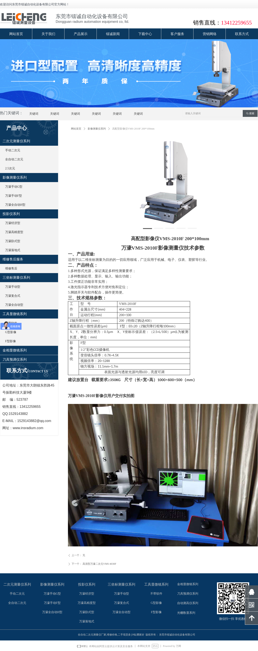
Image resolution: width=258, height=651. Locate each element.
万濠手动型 (12, 286)
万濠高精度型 (14, 232)
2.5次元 (10, 168)
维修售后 (11, 268)
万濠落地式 (12, 250)
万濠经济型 (12, 223)
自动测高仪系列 (187, 603)
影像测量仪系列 (97, 128)
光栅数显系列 (186, 612)
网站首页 (76, 128)
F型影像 (10, 341)
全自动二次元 (14, 159)
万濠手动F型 (13, 195)
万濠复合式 (12, 295)
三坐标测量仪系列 (16, 277)
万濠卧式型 (12, 241)
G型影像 (10, 332)
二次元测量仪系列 (16, 141)
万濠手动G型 (13, 186)
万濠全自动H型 (15, 204)
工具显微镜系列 (15, 314)
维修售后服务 (13, 259)
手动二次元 (12, 150)
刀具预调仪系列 (15, 359)
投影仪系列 (11, 214)
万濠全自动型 (14, 304)
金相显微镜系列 (15, 350)
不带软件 (11, 323)
